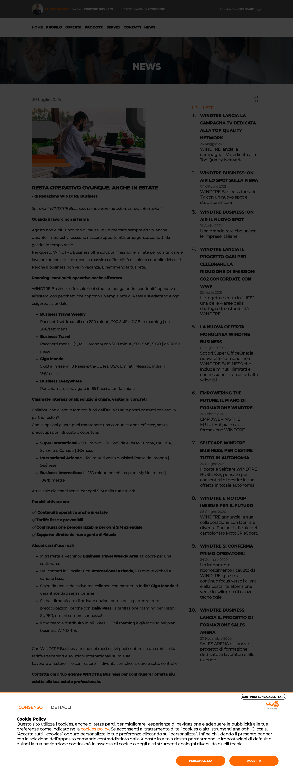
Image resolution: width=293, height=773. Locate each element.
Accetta (254, 761)
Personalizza (200, 761)
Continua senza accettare (263, 696)
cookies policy (95, 729)
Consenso (31, 707)
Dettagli (61, 707)
